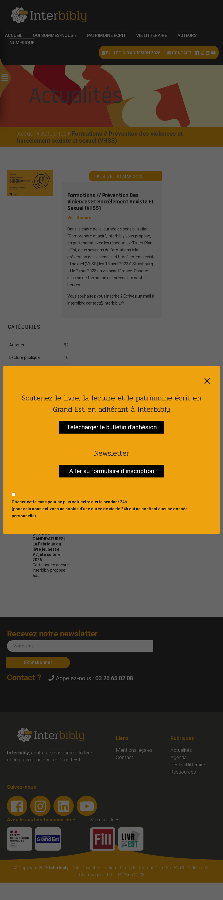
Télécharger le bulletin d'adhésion (111, 427)
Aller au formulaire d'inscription (111, 471)
